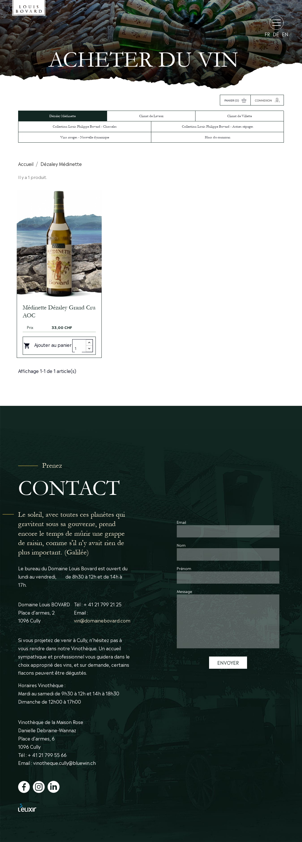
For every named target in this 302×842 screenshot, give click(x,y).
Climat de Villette (239, 116)
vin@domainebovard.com (102, 620)
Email (181, 522)
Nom (181, 545)
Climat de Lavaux (151, 116)
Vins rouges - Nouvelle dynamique (84, 137)
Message (184, 591)
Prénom (184, 568)
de (276, 34)
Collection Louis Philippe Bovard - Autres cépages (217, 126)
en (285, 34)
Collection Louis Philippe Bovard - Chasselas (85, 126)
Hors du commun (217, 137)
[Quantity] (78, 348)
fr (267, 34)
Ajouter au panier (48, 345)
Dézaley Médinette (62, 116)
